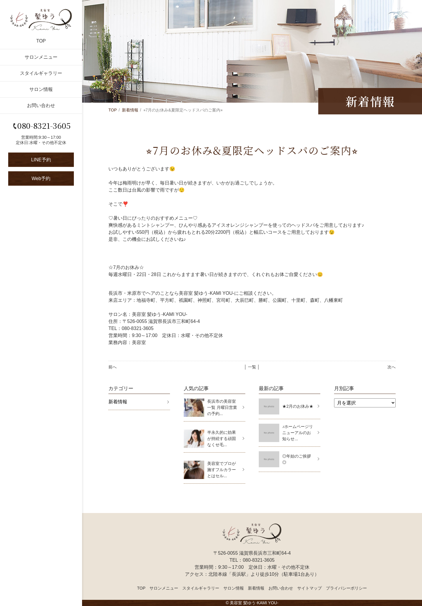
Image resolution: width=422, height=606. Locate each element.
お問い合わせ (41, 105)
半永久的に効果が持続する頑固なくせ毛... (221, 438)
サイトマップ (309, 588)
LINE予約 (41, 159)
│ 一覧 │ (252, 367)
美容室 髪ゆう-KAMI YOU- (254, 602)
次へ (391, 367)
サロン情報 (41, 89)
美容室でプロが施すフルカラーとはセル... (221, 469)
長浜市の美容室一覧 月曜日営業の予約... (222, 407)
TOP (41, 40)
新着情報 (130, 110)
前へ (112, 367)
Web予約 (41, 178)
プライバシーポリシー (346, 588)
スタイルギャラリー (41, 73)
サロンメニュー (41, 57)
